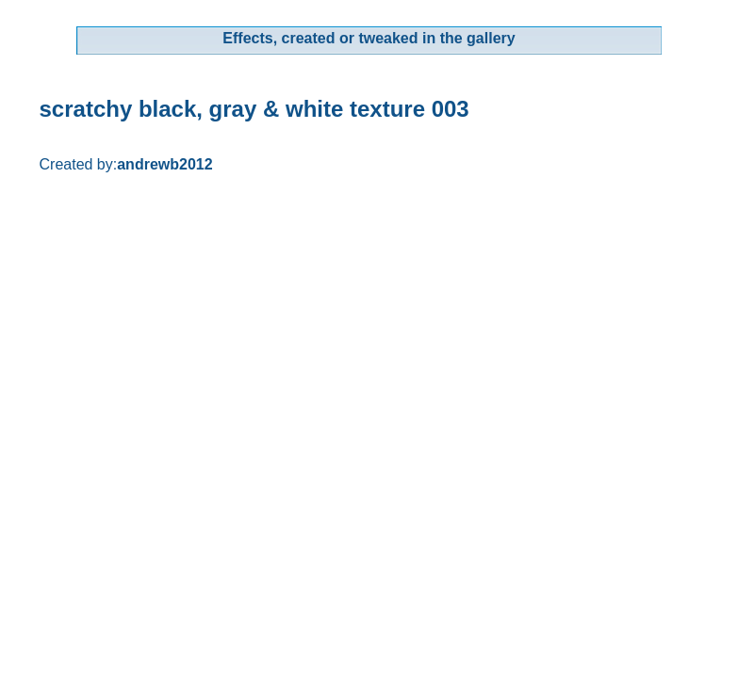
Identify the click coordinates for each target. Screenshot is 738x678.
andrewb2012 (164, 164)
